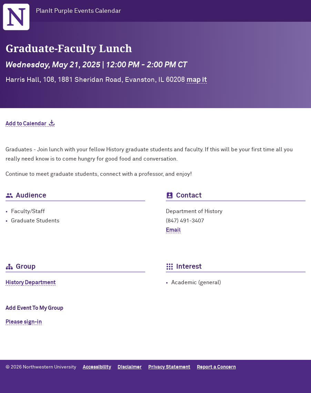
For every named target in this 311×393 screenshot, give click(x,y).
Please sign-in (24, 322)
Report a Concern (216, 367)
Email (173, 230)
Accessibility (97, 367)
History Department (31, 282)
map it (197, 79)
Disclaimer (130, 367)
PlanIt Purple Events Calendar (78, 11)
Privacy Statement (169, 367)
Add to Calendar (26, 123)
